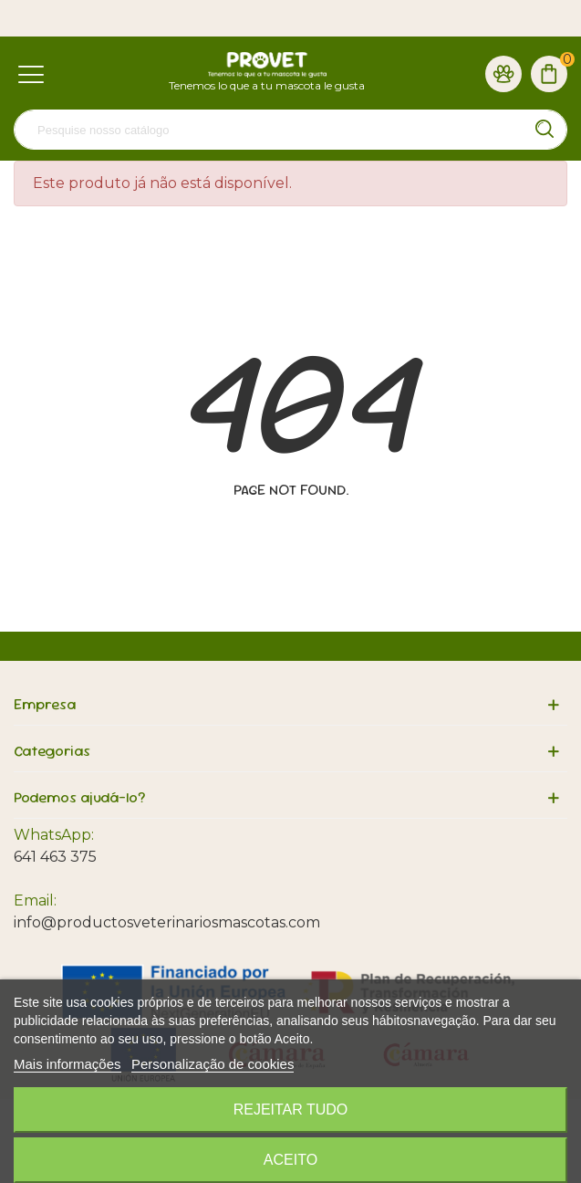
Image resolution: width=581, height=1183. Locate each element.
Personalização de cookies (212, 1064)
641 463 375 (55, 856)
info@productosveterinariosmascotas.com (167, 922)
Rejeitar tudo (290, 1109)
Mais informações (67, 1064)
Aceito (290, 1159)
